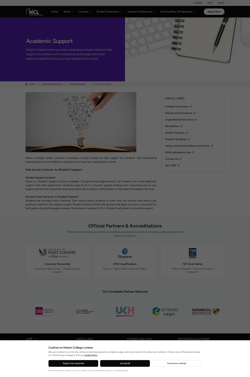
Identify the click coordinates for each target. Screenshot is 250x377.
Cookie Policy (90, 355)
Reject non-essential (73, 363)
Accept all (125, 363)
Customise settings (176, 363)
